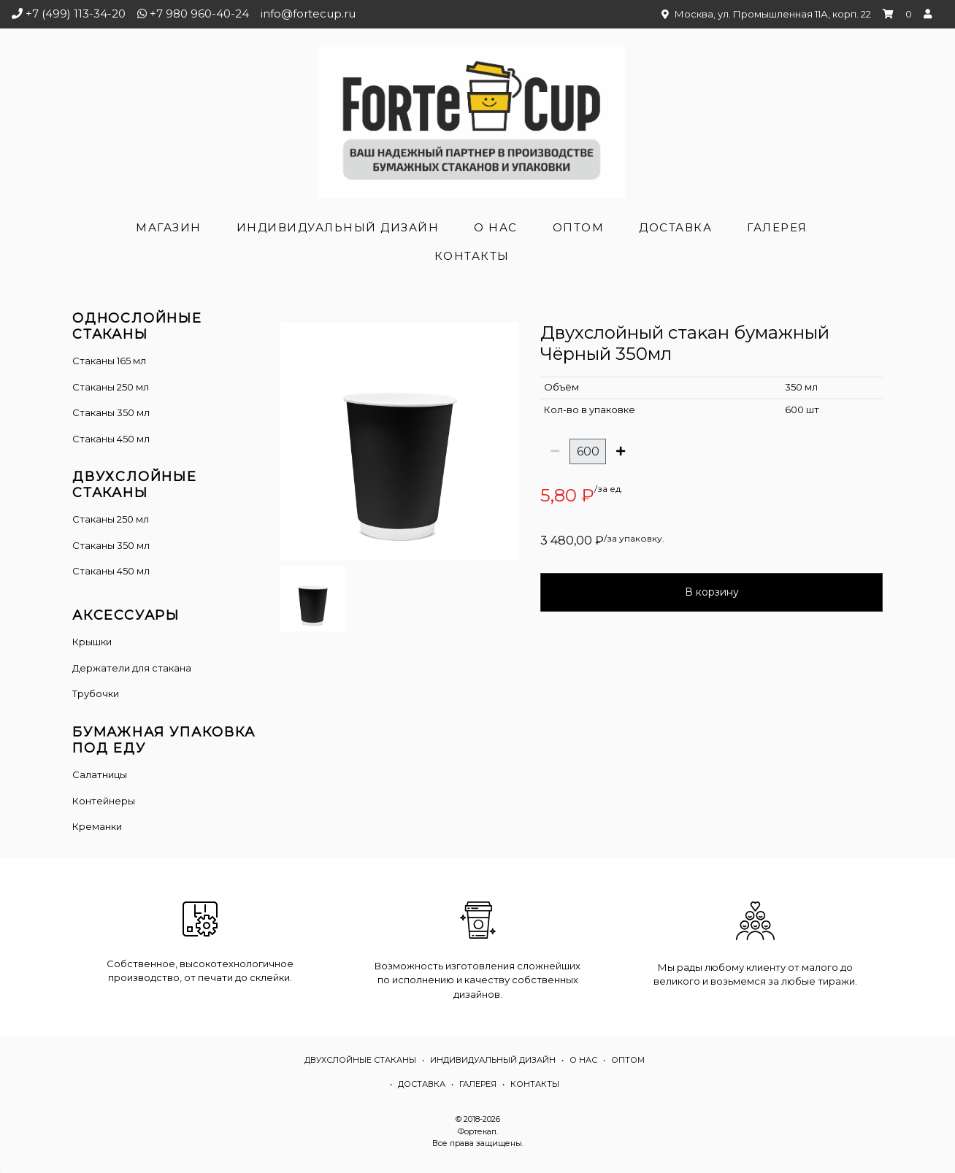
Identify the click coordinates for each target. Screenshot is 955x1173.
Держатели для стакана (131, 668)
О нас (496, 227)
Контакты (472, 256)
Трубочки (95, 693)
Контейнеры (103, 801)
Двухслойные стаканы (360, 1060)
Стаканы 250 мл (110, 387)
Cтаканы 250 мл (110, 519)
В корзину (712, 592)
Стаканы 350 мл (111, 412)
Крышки (92, 641)
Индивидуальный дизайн (338, 227)
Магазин (169, 227)
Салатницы (99, 774)
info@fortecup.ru (308, 13)
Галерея (777, 227)
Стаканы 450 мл (111, 439)
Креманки (97, 826)
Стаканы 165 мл (109, 360)
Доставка (675, 227)
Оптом (579, 227)
